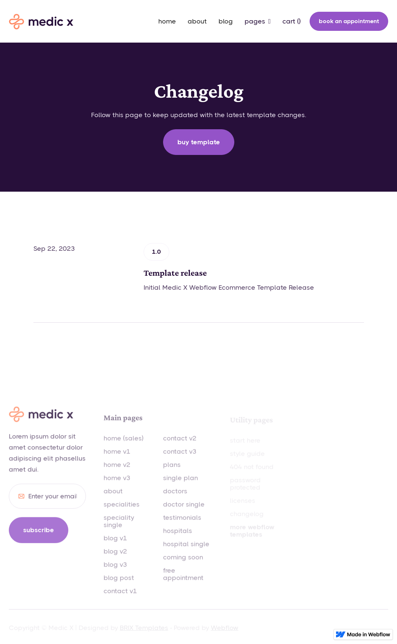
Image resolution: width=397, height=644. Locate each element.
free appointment (183, 581)
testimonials (182, 525)
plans (172, 472)
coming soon (183, 564)
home (167, 21)
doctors (175, 498)
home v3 (117, 485)
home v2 (117, 472)
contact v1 (120, 598)
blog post (119, 585)
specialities (122, 511)
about (197, 21)
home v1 (117, 459)
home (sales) (124, 445)
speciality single (119, 528)
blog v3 (115, 572)
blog (226, 21)
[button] (258, 21)
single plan (180, 485)
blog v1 (115, 545)
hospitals (177, 538)
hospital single (186, 551)
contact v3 (179, 459)
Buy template (198, 142)
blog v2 (115, 558)
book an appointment (349, 21)
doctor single (184, 511)
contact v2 (179, 445)
